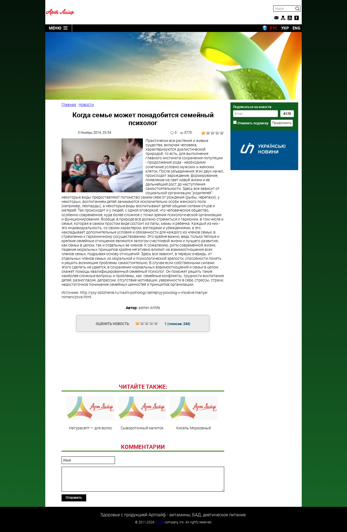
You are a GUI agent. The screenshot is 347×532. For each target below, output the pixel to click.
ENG (296, 28)
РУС (274, 28)
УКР (285, 28)
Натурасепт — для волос (90, 413)
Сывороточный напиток (142, 413)
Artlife (159, 522)
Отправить (74, 497)
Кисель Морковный (193, 413)
